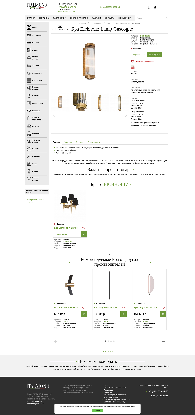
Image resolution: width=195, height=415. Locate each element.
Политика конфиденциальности (117, 399)
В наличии (44, 18)
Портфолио (108, 390)
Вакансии (108, 392)
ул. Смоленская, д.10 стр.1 (67, 11)
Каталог (31, 18)
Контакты (109, 18)
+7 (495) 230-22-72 (67, 4)
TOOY (65, 321)
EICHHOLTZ (145, 36)
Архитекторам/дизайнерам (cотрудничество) (115, 396)
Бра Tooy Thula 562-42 (145, 307)
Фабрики (96, 18)
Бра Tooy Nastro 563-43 (66, 307)
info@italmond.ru (67, 6)
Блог (106, 385)
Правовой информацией (128, 406)
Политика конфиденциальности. (36, 402)
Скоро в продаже (79, 18)
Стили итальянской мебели (115, 387)
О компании (125, 18)
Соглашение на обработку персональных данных (114, 403)
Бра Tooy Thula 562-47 (105, 307)
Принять (97, 410)
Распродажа (59, 18)
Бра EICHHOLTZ (109, 351)
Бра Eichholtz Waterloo (66, 227)
